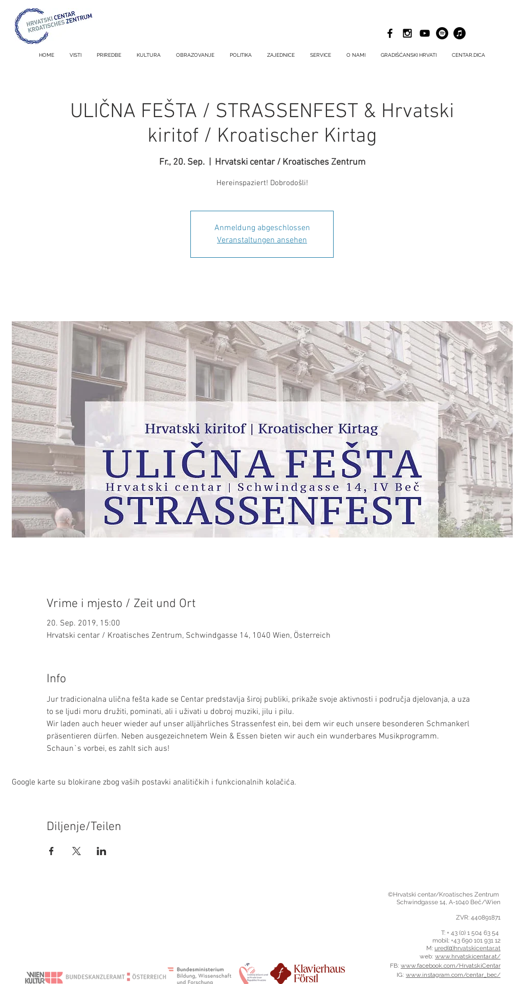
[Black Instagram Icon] (407, 33)
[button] (320, 55)
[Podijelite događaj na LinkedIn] (101, 851)
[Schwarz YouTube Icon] (425, 33)
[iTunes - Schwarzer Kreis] (459, 33)
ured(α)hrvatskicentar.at (467, 948)
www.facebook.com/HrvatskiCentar (450, 965)
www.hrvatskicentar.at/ (467, 956)
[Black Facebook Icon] (390, 33)
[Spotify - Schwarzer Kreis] (442, 33)
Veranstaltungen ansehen (262, 240)
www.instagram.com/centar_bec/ (453, 974)
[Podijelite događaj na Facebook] (51, 851)
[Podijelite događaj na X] (76, 851)
